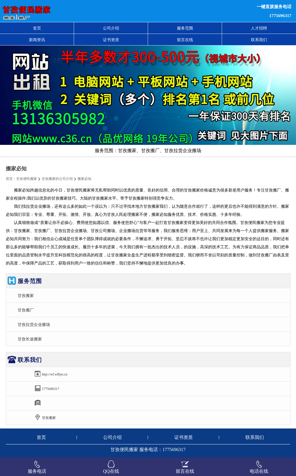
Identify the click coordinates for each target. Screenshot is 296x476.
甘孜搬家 (26, 295)
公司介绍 (111, 28)
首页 (37, 28)
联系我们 (259, 39)
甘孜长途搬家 (30, 339)
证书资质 (111, 39)
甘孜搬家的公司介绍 (57, 179)
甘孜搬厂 (26, 310)
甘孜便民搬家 (26, 179)
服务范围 (185, 28)
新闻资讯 (37, 39)
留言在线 (185, 39)
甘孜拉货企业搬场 (34, 324)
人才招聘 (259, 28)
